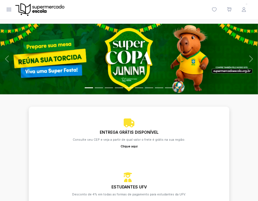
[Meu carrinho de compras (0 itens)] (229, 10)
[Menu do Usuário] (244, 10)
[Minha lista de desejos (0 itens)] (214, 10)
